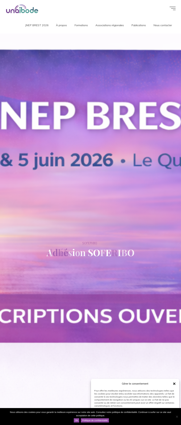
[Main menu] (173, 8)
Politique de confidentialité (95, 420)
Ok (76, 420)
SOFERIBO (89, 243)
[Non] (176, 416)
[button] (174, 383)
